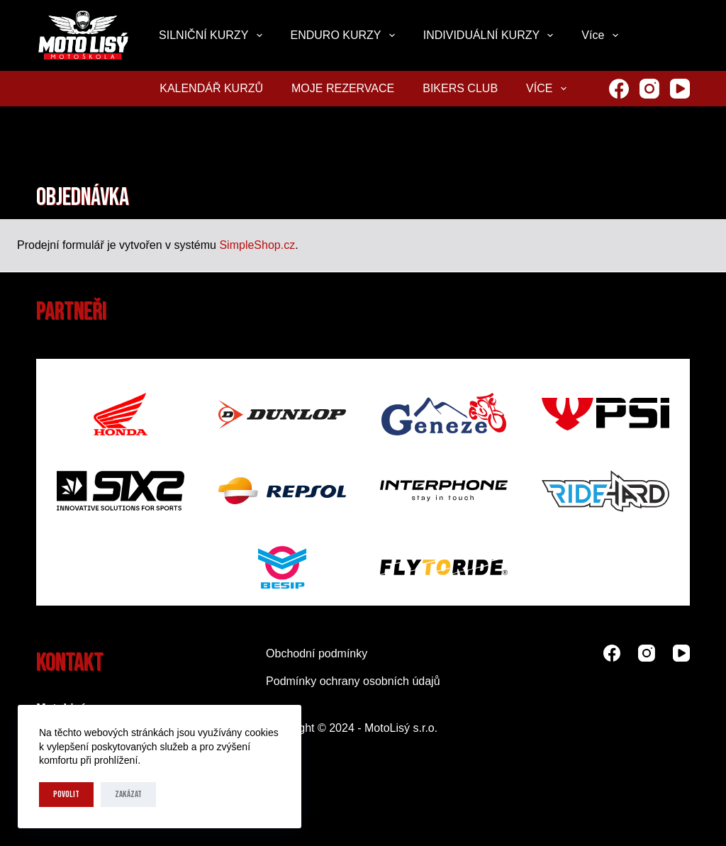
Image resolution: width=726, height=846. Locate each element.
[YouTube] (680, 89)
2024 (341, 728)
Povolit (66, 794)
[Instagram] (649, 89)
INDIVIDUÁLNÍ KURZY (491, 35)
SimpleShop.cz (257, 245)
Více (602, 35)
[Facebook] (619, 89)
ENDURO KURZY (346, 35)
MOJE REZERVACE (342, 88)
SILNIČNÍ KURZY (213, 35)
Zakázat (128, 794)
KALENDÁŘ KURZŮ (211, 88)
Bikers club (460, 88)
